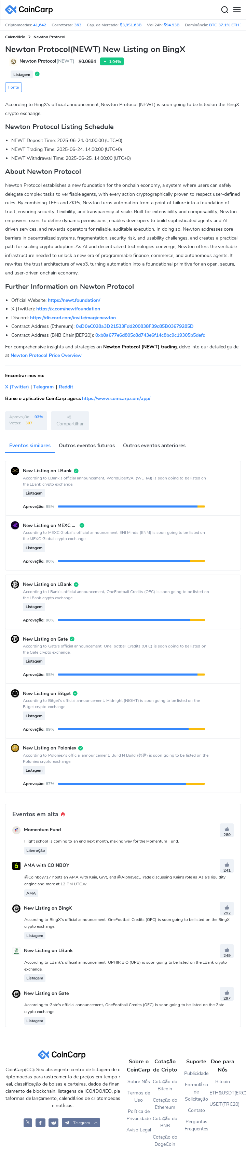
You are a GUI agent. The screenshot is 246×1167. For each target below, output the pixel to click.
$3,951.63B (130, 25)
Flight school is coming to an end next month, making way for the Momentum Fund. (101, 841)
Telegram (43, 387)
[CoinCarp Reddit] (53, 1122)
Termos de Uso (138, 1096)
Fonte (13, 87)
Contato (196, 1110)
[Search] (224, 10)
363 (77, 25)
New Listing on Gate (46, 993)
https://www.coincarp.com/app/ (116, 398)
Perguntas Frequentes (196, 1125)
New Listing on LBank (48, 951)
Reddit (66, 387)
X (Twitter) (17, 387)
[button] (81, 1122)
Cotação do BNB (165, 1122)
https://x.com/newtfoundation (68, 309)
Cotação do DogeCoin (165, 1140)
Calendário (15, 37)
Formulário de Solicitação (196, 1091)
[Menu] (237, 10)
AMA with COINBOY (46, 865)
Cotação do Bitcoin (165, 1085)
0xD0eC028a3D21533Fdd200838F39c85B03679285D (135, 326)
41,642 (39, 25)
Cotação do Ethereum (165, 1104)
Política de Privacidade (138, 1115)
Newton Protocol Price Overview (46, 355)
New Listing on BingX (48, 908)
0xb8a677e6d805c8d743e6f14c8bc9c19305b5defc (150, 335)
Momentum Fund (42, 829)
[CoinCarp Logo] (30, 9)
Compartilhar (70, 420)
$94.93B (171, 25)
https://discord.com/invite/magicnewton (73, 318)
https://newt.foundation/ (74, 300)
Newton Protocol (49, 37)
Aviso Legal (138, 1130)
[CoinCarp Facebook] (40, 1122)
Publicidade (196, 1073)
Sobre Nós (138, 1081)
